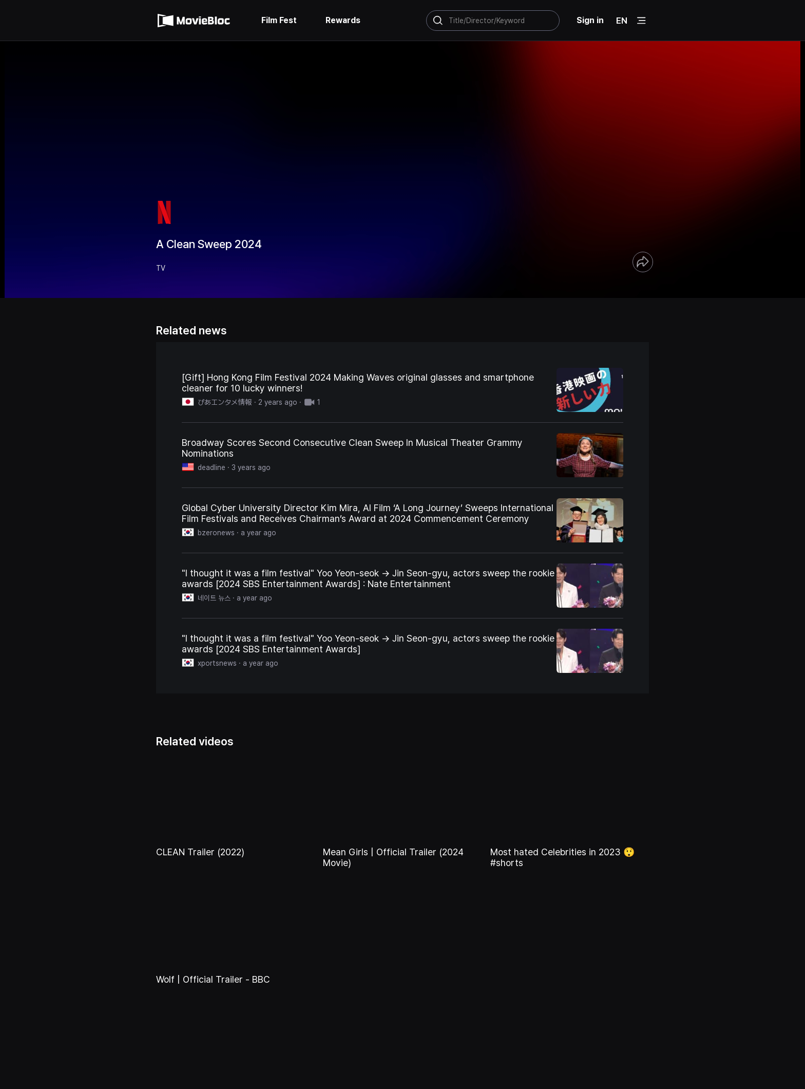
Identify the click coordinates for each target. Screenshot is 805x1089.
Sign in (590, 20)
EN (621, 20)
